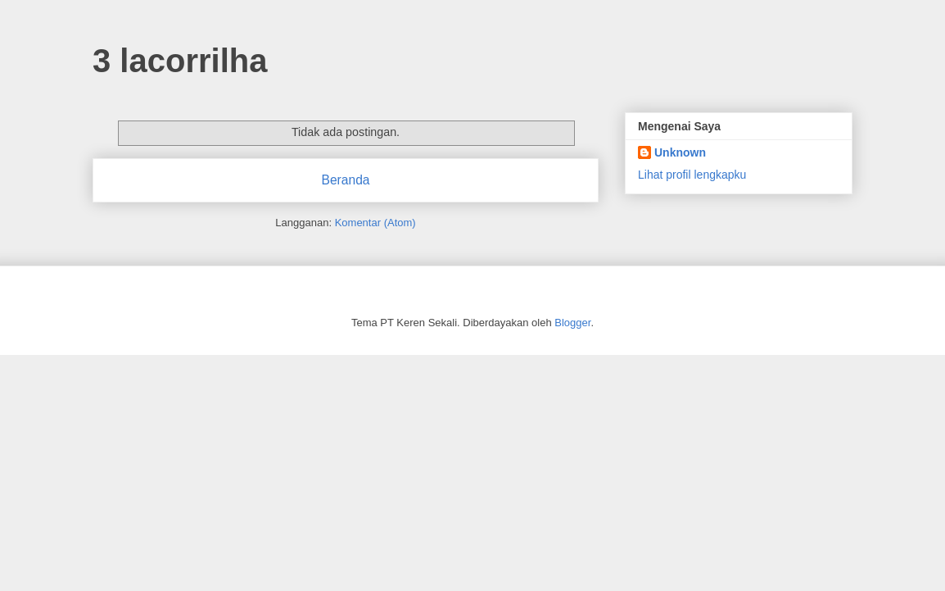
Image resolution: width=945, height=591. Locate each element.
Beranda (346, 180)
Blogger (572, 322)
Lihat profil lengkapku (692, 174)
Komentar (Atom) (375, 222)
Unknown (680, 152)
